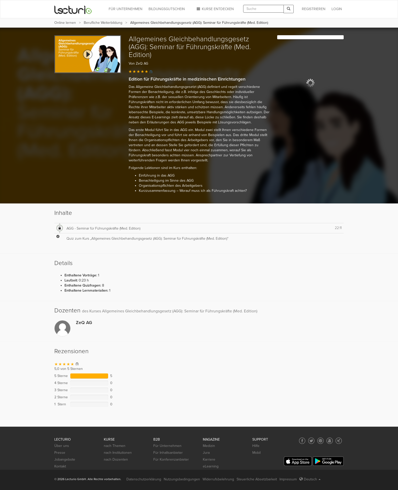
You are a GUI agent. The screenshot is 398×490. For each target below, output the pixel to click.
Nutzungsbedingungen (182, 479)
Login (336, 9)
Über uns (61, 446)
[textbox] (263, 9)
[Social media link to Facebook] (302, 441)
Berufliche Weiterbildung (103, 23)
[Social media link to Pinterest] (320, 441)
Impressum (288, 479)
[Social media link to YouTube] (329, 441)
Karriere (209, 459)
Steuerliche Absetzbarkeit (257, 479)
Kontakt (60, 466)
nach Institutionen (118, 452)
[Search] (289, 9)
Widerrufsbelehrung (218, 479)
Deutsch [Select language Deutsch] (310, 479)
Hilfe (255, 446)
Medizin (209, 446)
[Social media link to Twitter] (311, 441)
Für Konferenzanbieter (171, 459)
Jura (206, 452)
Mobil (256, 452)
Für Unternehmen (167, 446)
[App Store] (298, 461)
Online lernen (65, 23)
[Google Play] (328, 461)
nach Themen (114, 446)
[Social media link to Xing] (339, 441)
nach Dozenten (116, 459)
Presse (59, 452)
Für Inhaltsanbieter (168, 452)
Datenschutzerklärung (143, 479)
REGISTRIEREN (313, 9)
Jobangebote (64, 459)
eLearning (211, 466)
